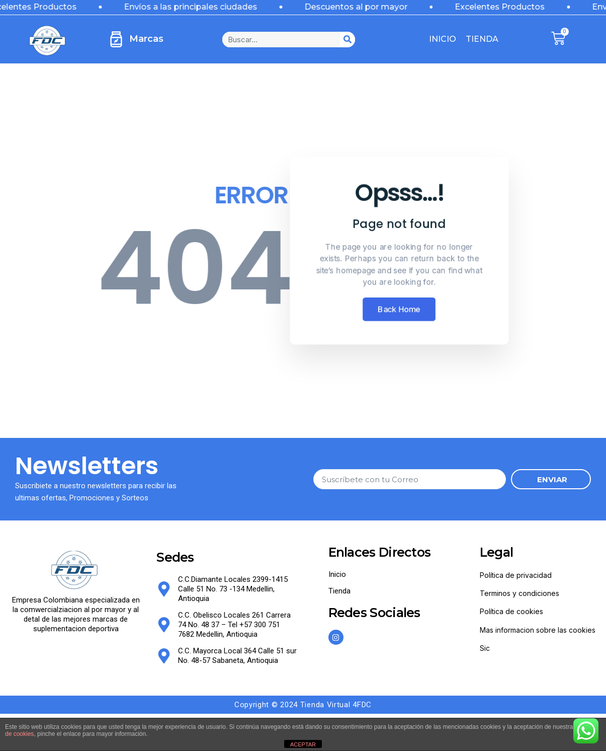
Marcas (146, 38)
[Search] (347, 39)
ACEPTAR (303, 744)
